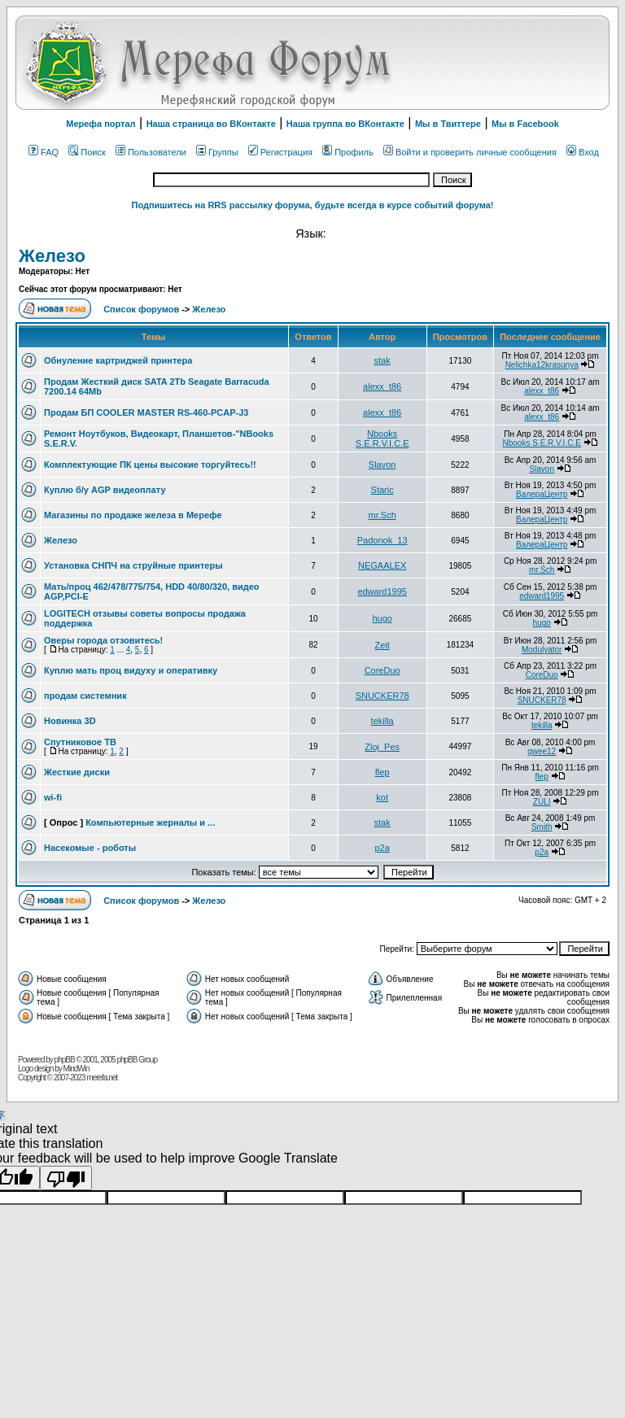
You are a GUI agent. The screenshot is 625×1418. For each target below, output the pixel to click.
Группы (217, 152)
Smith (542, 826)
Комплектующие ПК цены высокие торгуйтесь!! (150, 464)
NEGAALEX (382, 565)
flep (382, 772)
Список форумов (142, 309)
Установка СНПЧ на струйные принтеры (133, 565)
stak (382, 360)
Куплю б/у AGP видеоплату (105, 490)
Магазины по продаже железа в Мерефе (133, 515)
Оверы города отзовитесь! (103, 640)
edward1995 (382, 591)
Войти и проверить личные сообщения (470, 152)
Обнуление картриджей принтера (118, 360)
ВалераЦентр (541, 494)
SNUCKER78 (382, 695)
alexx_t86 (382, 386)
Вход (582, 152)
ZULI (542, 801)
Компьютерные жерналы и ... (150, 822)
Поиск (86, 152)
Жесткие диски (77, 772)
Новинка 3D (70, 721)
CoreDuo (382, 670)
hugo (381, 618)
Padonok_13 (382, 540)
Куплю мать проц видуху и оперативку (130, 670)
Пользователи (151, 152)
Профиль (348, 152)
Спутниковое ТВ (80, 742)
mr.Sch (382, 515)
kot (382, 797)
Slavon (382, 464)
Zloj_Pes (382, 747)
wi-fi (53, 797)
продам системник (85, 695)
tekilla (382, 721)
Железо (52, 256)
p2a (381, 848)
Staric (382, 490)
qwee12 (541, 751)
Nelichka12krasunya (542, 364)
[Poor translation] (66, 1178)
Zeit (381, 645)
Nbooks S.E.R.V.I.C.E (382, 438)
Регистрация (280, 152)
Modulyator (542, 649)
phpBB (65, 1059)
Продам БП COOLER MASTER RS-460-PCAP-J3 (146, 412)
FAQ (43, 152)
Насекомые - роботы (90, 848)
